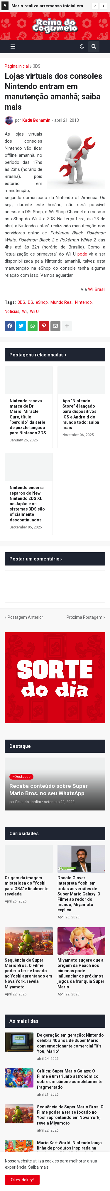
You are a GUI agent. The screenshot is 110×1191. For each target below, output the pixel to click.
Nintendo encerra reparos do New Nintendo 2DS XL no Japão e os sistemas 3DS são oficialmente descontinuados (27, 503)
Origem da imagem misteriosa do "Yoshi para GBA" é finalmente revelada (26, 885)
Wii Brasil (96, 289)
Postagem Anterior (25, 617)
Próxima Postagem (84, 617)
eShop (42, 302)
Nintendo (83, 302)
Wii (24, 311)
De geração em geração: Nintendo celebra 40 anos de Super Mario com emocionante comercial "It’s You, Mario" (70, 1043)
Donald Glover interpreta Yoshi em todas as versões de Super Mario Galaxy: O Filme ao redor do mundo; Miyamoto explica (78, 893)
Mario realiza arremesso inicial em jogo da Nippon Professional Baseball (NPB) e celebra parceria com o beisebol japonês (47, 6)
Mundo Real (61, 302)
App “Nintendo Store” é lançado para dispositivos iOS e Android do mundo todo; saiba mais (80, 414)
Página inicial (17, 66)
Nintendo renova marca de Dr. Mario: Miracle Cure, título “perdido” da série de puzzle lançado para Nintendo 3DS (28, 416)
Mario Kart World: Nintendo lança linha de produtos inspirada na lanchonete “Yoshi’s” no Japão (69, 1148)
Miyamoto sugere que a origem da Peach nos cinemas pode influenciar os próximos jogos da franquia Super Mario (80, 973)
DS (30, 302)
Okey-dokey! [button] (22, 1179)
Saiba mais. (39, 1167)
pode (82, 254)
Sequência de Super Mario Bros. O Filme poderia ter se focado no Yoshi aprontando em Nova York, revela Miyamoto (28, 973)
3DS (36, 66)
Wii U (34, 311)
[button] (95, 6)
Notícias (12, 311)
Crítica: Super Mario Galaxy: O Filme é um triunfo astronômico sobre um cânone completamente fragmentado (69, 1079)
